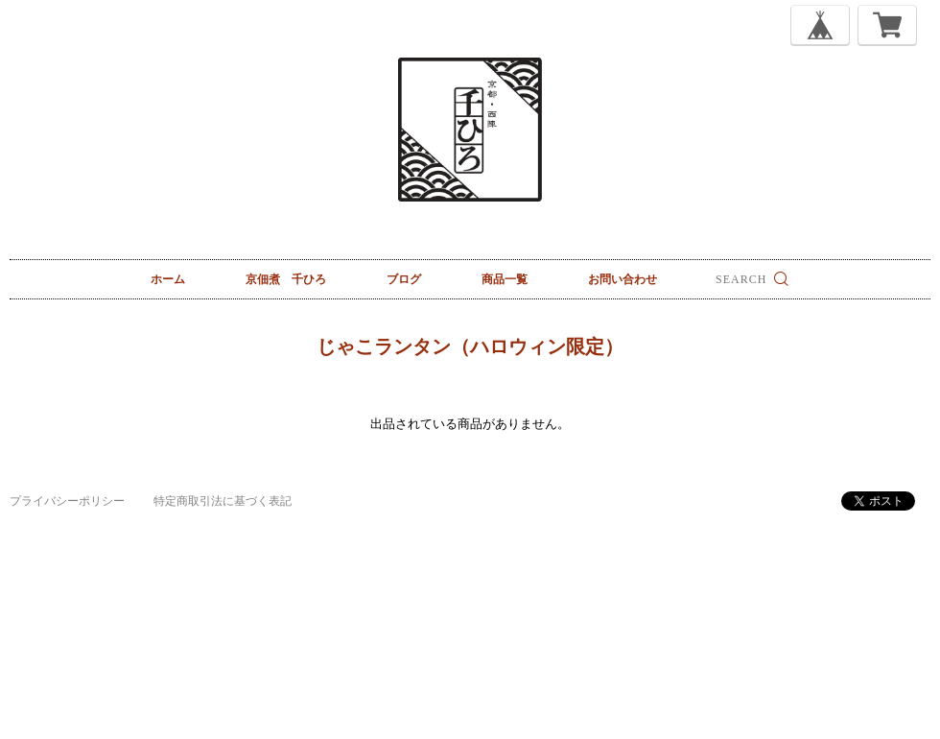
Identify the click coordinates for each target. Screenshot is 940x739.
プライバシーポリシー (67, 501)
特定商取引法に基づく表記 (222, 501)
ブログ (404, 279)
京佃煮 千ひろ (286, 279)
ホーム (168, 279)
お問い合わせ (622, 279)
